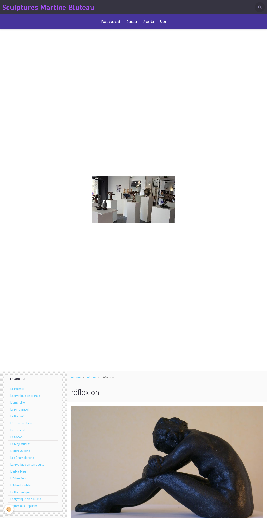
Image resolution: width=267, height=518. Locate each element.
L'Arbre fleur (18, 478)
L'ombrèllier (18, 402)
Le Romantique (20, 492)
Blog (163, 21)
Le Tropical (17, 430)
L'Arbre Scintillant (21, 485)
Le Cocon (16, 437)
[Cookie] (9, 509)
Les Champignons (22, 457)
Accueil (76, 377)
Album (91, 377)
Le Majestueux (20, 444)
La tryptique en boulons (25, 499)
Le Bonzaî (16, 416)
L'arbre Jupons (20, 450)
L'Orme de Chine (21, 423)
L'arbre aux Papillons (24, 506)
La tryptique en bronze (25, 395)
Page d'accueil (110, 21)
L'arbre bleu (18, 471)
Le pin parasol (19, 409)
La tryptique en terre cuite (27, 464)
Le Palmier (17, 389)
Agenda (148, 21)
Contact (132, 21)
